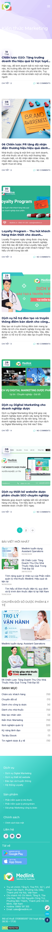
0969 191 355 (22, 906)
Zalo (47, 914)
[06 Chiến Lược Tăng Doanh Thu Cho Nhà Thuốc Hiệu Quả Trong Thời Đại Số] (26, 661)
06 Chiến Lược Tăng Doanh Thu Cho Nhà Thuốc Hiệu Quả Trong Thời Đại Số (34, 564)
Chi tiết (7, 83)
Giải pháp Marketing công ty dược (21, 807)
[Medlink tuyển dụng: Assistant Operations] (26, 625)
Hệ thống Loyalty (14, 785)
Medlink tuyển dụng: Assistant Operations (32, 550)
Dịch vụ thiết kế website (17, 777)
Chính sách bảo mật (14, 822)
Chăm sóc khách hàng (13, 694)
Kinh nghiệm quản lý (12, 725)
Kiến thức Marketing (12, 720)
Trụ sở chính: (28, 890)
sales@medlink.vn (22, 909)
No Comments (41, 83)
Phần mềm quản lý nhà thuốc (18, 800)
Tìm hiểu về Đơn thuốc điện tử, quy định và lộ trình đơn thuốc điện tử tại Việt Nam (27, 590)
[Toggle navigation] (48, 6)
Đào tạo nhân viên (11, 714)
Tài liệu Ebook (9, 735)
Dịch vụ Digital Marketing (18, 773)
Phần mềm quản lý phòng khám (20, 803)
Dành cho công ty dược (14, 704)
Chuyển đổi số (9, 699)
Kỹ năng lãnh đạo (11, 730)
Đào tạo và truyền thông (18, 781)
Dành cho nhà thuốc (13, 709)
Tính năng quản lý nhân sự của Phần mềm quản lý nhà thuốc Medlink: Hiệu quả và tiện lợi (26, 578)
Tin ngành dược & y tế (13, 740)
